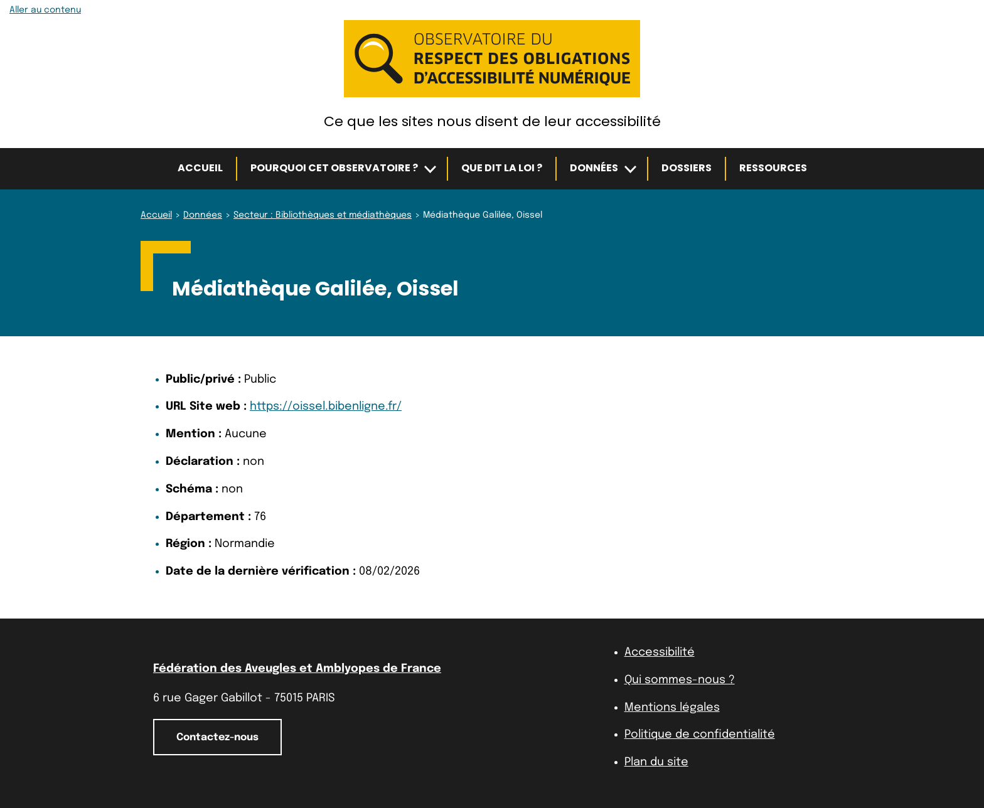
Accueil (200, 168)
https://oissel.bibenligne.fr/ (326, 406)
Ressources (773, 168)
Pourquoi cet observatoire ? (334, 168)
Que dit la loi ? (501, 168)
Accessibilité (659, 652)
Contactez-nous (217, 737)
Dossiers (686, 168)
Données (594, 168)
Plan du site (656, 762)
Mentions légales (672, 707)
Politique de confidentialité (699, 734)
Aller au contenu (45, 10)
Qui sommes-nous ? (679, 680)
